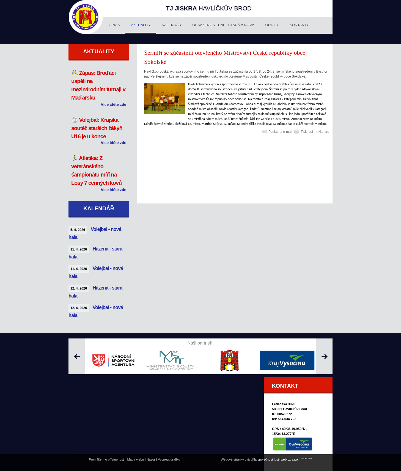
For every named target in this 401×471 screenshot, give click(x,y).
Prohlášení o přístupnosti (107, 459)
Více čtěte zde (113, 104)
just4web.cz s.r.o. (286, 459)
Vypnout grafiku (169, 459)
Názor (151, 459)
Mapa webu (135, 459)
